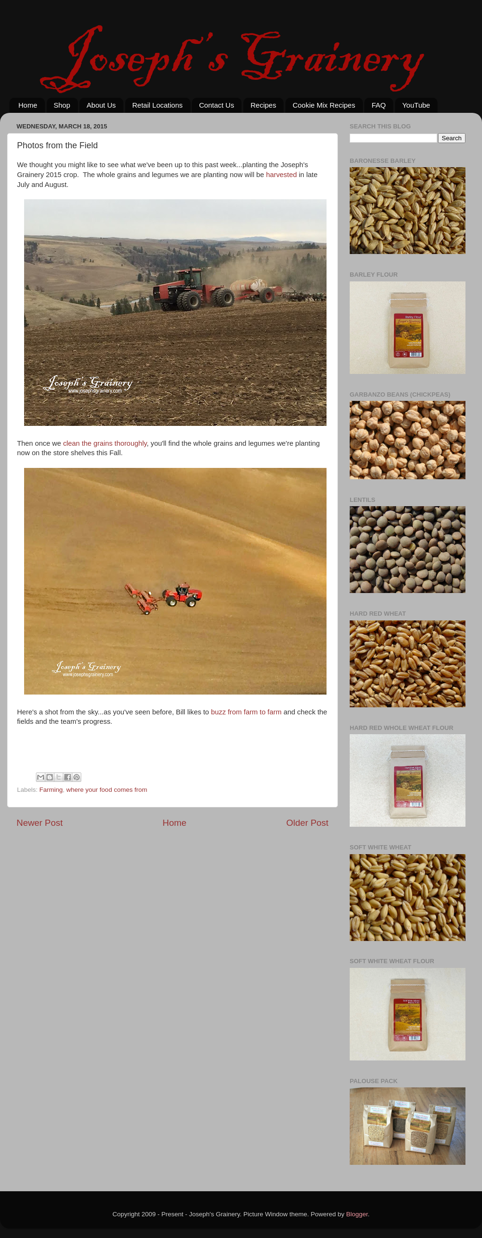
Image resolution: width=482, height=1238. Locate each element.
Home (27, 105)
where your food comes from (106, 789)
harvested (281, 174)
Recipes (263, 105)
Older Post (307, 823)
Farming (51, 789)
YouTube (416, 105)
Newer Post (40, 823)
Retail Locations (157, 105)
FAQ (378, 105)
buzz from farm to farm (246, 712)
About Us (101, 105)
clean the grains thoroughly (104, 443)
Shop (62, 105)
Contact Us (216, 105)
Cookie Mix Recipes (324, 105)
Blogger (357, 1214)
